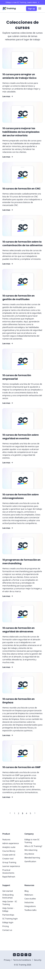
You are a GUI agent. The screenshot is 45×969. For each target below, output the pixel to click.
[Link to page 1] (15, 813)
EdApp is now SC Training (31, 841)
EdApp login (7, 922)
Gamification (30, 861)
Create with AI (8, 854)
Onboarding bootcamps (8, 896)
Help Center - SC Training (9, 903)
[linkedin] (14, 955)
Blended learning (32, 857)
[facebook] (25, 955)
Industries (29, 902)
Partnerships (8, 914)
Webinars (28, 894)
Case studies (30, 898)
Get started (7, 891)
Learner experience (11, 866)
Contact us (7, 930)
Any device (29, 853)
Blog (26, 891)
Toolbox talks (30, 910)
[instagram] (29, 955)
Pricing (5, 926)
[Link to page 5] (30, 813)
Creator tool (7, 858)
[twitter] (22, 955)
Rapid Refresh (8, 876)
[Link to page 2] (19, 813)
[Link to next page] (34, 813)
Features (6, 839)
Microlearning (30, 850)
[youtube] (18, 955)
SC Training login (10, 918)
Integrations (30, 906)
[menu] (40, 8)
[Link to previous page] (10, 813)
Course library (8, 851)
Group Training (9, 862)
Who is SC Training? (33, 846)
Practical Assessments (8, 871)
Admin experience (10, 843)
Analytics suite (8, 847)
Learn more (33, 2)
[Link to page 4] (26, 813)
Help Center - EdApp (8, 909)
